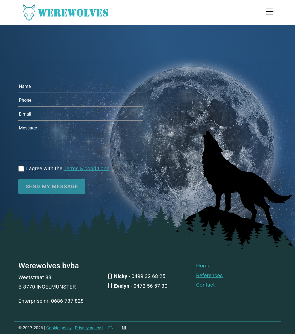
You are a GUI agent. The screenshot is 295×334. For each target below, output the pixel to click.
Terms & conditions (86, 168)
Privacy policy (88, 327)
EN (111, 327)
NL (124, 327)
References (209, 275)
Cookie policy (59, 327)
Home (203, 265)
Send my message (52, 186)
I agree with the (67, 168)
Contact (205, 285)
